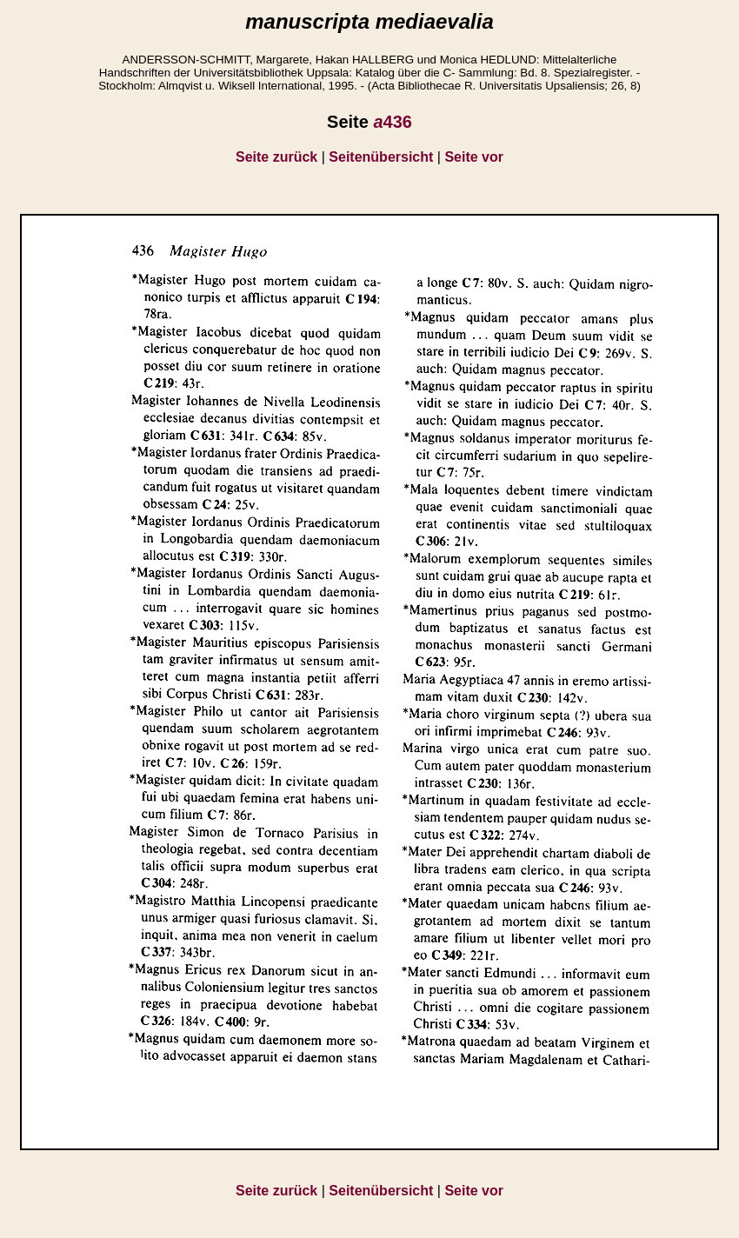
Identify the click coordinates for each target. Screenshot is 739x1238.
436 (392, 121)
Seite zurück (276, 157)
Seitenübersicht (381, 157)
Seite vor (473, 157)
